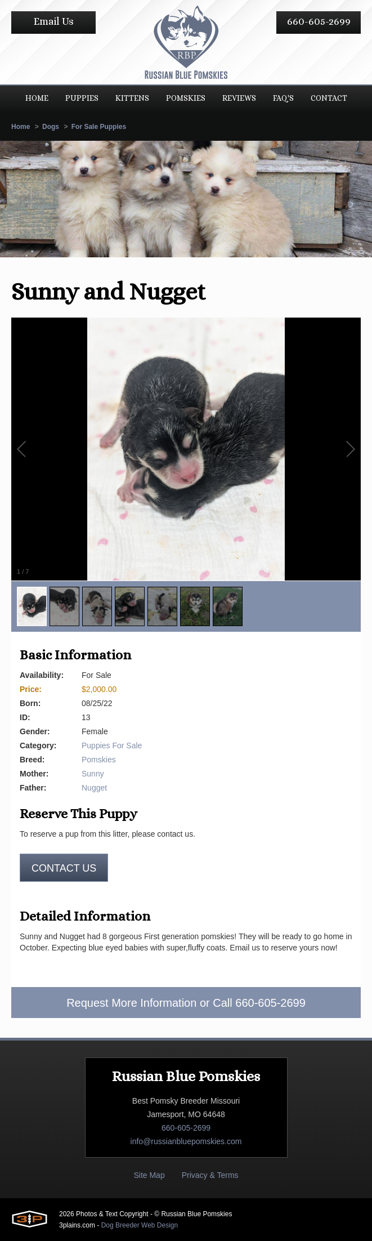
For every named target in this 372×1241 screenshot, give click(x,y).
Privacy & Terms (210, 1175)
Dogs (50, 127)
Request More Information (131, 1003)
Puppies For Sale (112, 745)
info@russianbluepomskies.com (186, 1141)
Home (20, 127)
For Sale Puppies (98, 127)
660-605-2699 (319, 21)
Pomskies (99, 759)
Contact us (64, 868)
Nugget (94, 787)
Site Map (148, 1175)
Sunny (93, 773)
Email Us (54, 21)
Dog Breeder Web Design (139, 1225)
